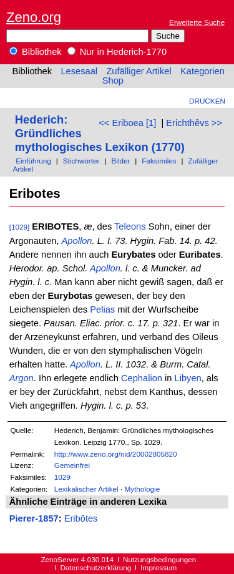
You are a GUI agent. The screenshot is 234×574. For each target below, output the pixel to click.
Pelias (102, 309)
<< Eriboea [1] (127, 123)
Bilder (120, 161)
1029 (62, 477)
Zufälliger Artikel (138, 71)
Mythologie (142, 489)
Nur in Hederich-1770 (117, 52)
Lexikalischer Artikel (86, 489)
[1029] (19, 227)
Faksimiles (159, 161)
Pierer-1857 (34, 518)
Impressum (158, 567)
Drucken (207, 101)
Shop (113, 80)
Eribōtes (81, 518)
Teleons (130, 226)
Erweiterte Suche (197, 22)
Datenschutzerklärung (95, 567)
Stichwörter (81, 161)
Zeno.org (33, 17)
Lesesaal (79, 71)
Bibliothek (35, 52)
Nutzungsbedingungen (159, 559)
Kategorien (202, 71)
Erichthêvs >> (194, 123)
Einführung (33, 161)
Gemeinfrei (72, 465)
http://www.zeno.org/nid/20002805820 (115, 454)
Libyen (188, 378)
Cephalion (141, 378)
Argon (21, 378)
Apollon (77, 241)
